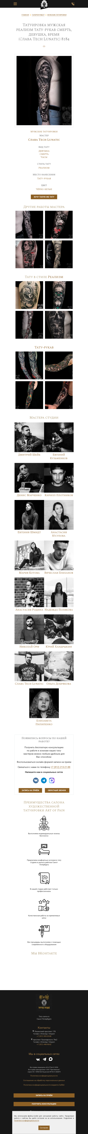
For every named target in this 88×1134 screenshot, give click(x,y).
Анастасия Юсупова (59, 534)
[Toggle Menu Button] (15, 4)
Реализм (44, 168)
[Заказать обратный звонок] (73, 4)
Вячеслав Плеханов (58, 573)
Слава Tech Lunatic (44, 139)
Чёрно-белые (44, 189)
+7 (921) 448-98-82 (44, 1044)
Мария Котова (29, 573)
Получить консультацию (44, 1104)
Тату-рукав (44, 178)
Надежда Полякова (59, 610)
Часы (44, 157)
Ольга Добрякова (58, 684)
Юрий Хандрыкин (59, 647)
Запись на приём (30, 790)
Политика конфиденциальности (44, 1076)
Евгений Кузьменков (58, 456)
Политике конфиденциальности (26, 1121)
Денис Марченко (29, 495)
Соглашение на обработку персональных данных (44, 1080)
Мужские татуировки (44, 131)
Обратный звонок (57, 790)
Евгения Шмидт (29, 532)
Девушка (44, 151)
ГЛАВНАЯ (25, 15)
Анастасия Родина (29, 610)
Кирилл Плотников (59, 495)
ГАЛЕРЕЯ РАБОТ (38, 15)
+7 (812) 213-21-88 (60, 767)
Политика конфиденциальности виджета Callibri (44, 1085)
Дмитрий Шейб (29, 455)
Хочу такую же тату (44, 197)
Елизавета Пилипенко (44, 722)
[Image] (29, 224)
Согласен (44, 1128)
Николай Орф (29, 647)
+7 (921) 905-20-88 (44, 1036)
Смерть (44, 154)
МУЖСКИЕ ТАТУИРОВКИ (57, 15)
